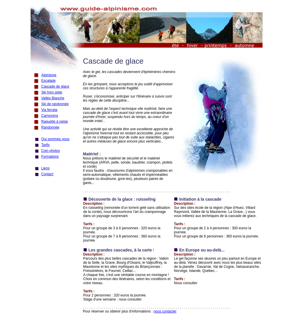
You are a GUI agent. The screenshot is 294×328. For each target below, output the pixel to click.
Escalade (48, 81)
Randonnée (50, 127)
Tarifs (45, 145)
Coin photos (50, 151)
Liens (45, 168)
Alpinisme (49, 75)
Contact (47, 174)
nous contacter (165, 311)
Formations (50, 157)
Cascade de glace (55, 86)
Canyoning (49, 116)
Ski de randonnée (55, 104)
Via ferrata (49, 110)
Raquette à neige (54, 121)
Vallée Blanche (52, 98)
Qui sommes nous (55, 139)
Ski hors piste (51, 92)
